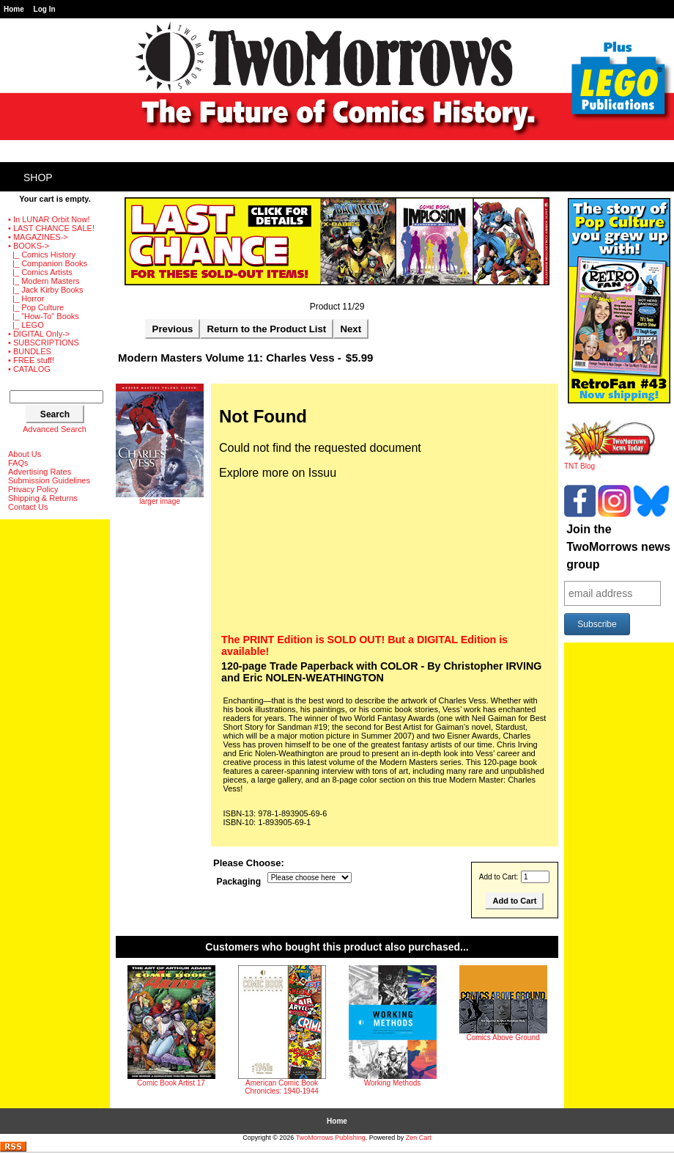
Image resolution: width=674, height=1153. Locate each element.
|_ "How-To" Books (43, 316)
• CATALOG (29, 369)
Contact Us (28, 506)
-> (28, 245)
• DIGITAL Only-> (39, 333)
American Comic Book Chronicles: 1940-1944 (282, 1087)
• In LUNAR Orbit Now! (48, 219)
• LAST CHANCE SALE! (51, 228)
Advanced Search (54, 429)
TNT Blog (610, 462)
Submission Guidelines (49, 480)
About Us (24, 454)
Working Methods (392, 1083)
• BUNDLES (29, 351)
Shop (38, 177)
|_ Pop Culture (36, 307)
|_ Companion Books (47, 263)
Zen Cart (419, 1137)
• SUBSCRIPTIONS (43, 342)
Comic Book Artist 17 (171, 1083)
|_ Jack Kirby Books (46, 289)
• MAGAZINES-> (38, 237)
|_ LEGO (26, 325)
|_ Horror (26, 298)
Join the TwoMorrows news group (618, 547)
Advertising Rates (39, 471)
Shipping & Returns (43, 498)
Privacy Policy (33, 489)
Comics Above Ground (502, 1037)
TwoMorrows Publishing (331, 1137)
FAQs (18, 462)
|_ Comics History (41, 254)
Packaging (239, 881)
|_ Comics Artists (40, 272)
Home (14, 9)
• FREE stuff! (31, 360)
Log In (45, 9)
